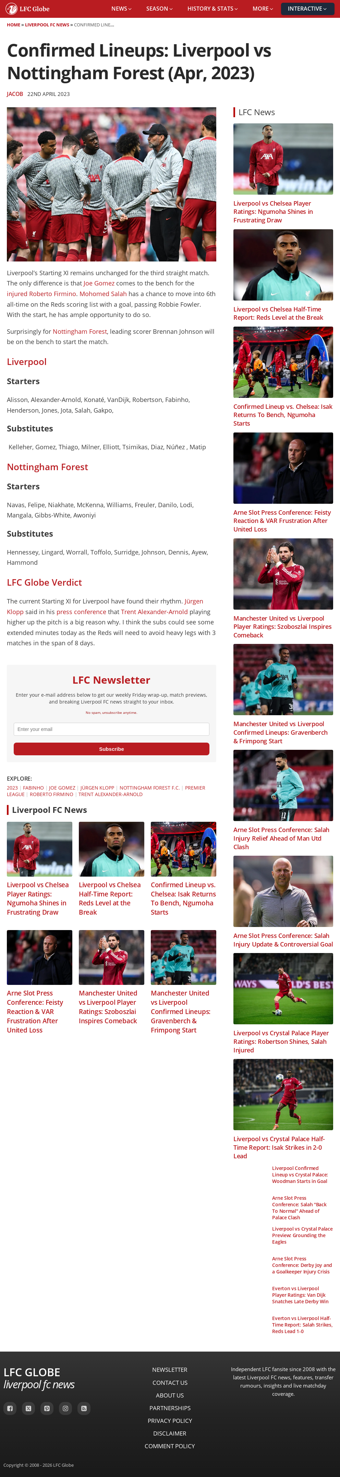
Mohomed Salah (103, 294)
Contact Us (170, 1383)
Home (13, 25)
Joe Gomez (99, 283)
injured (17, 294)
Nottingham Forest (80, 331)
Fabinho (33, 787)
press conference (81, 612)
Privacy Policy (170, 1421)
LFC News (257, 112)
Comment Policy (170, 1446)
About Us (170, 1395)
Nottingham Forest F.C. (150, 787)
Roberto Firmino (52, 294)
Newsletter (169, 1370)
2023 (12, 787)
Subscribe (111, 749)
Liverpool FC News (47, 25)
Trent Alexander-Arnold (154, 612)
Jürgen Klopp (97, 787)
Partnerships (170, 1408)
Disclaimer (169, 1433)
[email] (111, 729)
